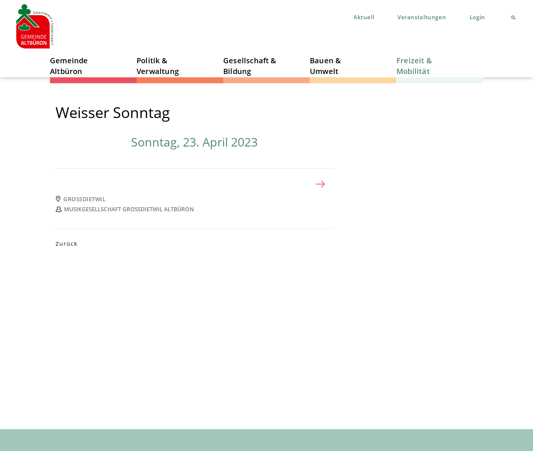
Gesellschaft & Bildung (249, 65)
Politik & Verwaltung (158, 65)
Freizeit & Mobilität (414, 65)
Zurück (67, 243)
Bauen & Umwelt (325, 65)
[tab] (194, 184)
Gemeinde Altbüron (69, 65)
